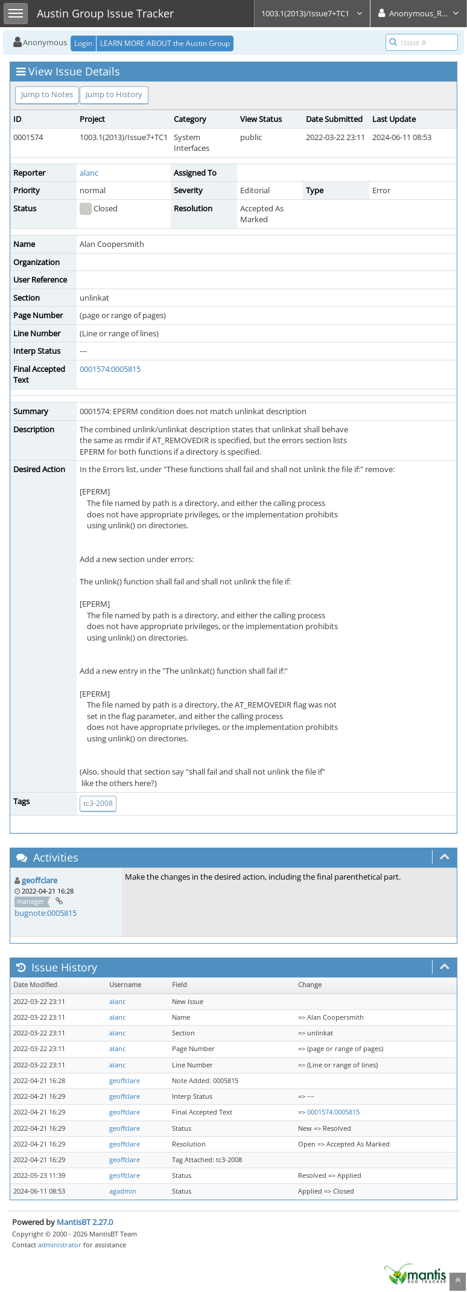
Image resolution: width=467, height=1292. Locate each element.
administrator (59, 1244)
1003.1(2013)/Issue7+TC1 (312, 13)
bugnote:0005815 (45, 912)
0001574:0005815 (110, 368)
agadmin (122, 1191)
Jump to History (114, 94)
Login (83, 43)
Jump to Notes (47, 94)
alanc (89, 172)
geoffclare (39, 880)
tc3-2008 (98, 803)
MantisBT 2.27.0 (85, 1222)
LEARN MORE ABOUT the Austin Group (165, 43)
